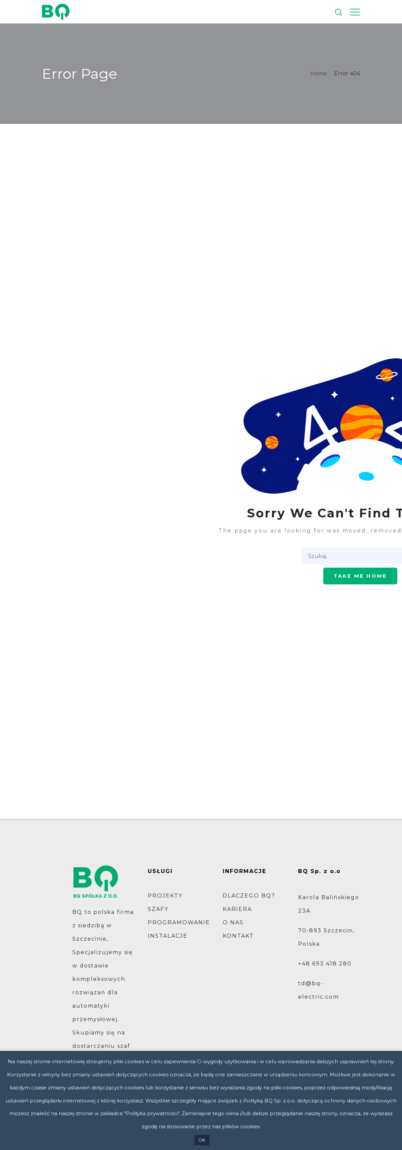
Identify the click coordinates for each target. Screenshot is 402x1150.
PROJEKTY (165, 895)
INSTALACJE (168, 936)
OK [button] (201, 1140)
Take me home (360, 576)
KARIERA (237, 909)
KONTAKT (238, 936)
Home (319, 73)
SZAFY (158, 909)
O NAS (233, 922)
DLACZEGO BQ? (249, 895)
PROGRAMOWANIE (179, 922)
